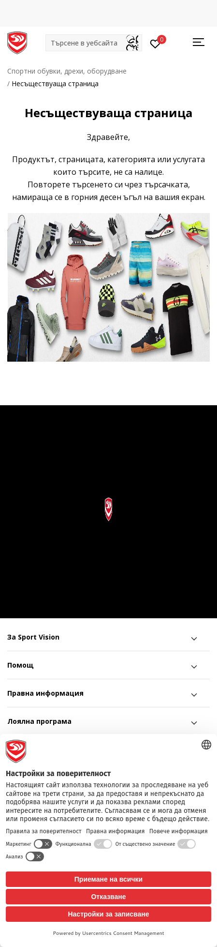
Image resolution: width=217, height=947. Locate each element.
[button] (93, 42)
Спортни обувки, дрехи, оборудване (67, 71)
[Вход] (155, 43)
